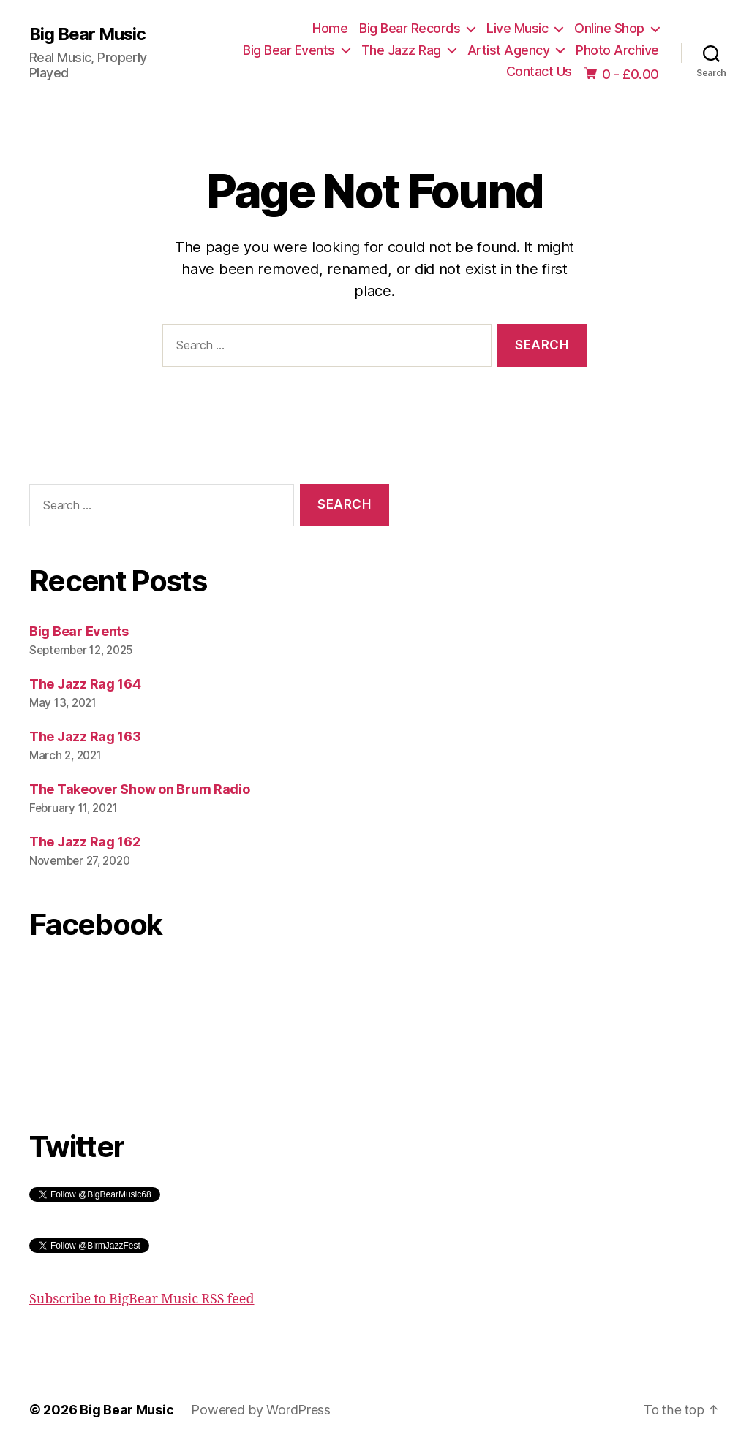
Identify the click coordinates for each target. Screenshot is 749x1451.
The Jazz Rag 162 (84, 841)
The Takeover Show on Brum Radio (139, 789)
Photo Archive (617, 50)
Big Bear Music (88, 34)
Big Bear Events (289, 50)
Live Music (517, 28)
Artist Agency (508, 50)
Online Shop (609, 28)
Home (329, 28)
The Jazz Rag (401, 50)
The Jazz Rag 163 (85, 736)
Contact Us (539, 71)
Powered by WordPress (261, 1409)
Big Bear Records (409, 28)
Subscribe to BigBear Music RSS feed (142, 1299)
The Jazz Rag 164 (85, 684)
